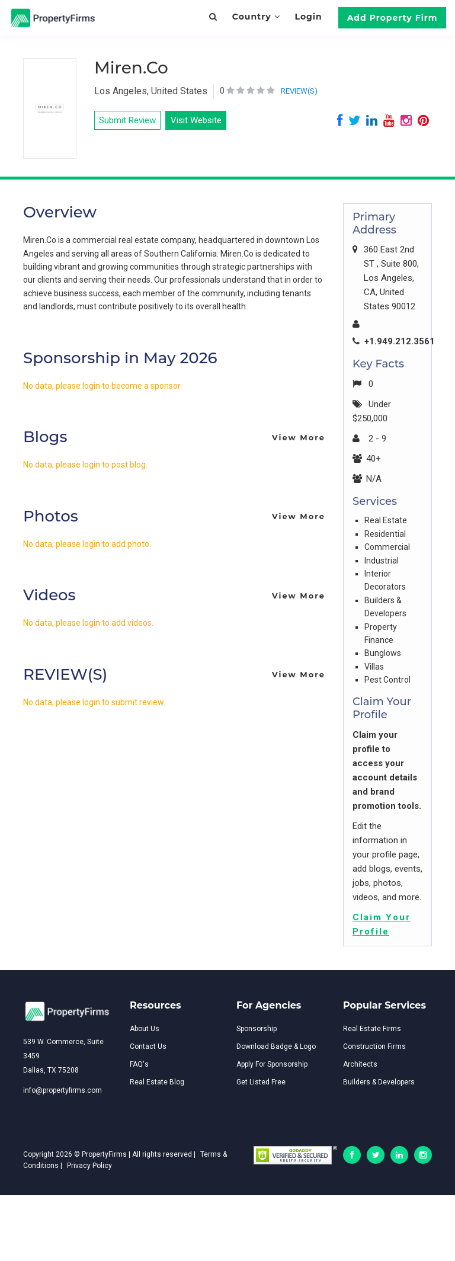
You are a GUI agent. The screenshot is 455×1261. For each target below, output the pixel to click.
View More (298, 437)
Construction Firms (374, 1046)
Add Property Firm (392, 17)
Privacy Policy (89, 1165)
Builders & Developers (379, 1082)
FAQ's (139, 1064)
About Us (144, 1029)
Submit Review (127, 120)
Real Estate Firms (372, 1029)
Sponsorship (256, 1029)
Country (256, 16)
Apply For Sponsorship (271, 1064)
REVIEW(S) (299, 91)
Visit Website (196, 120)
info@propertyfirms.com (62, 1090)
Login (308, 16)
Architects (360, 1064)
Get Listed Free (261, 1082)
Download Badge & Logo (276, 1046)
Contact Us (148, 1046)
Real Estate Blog (157, 1082)
